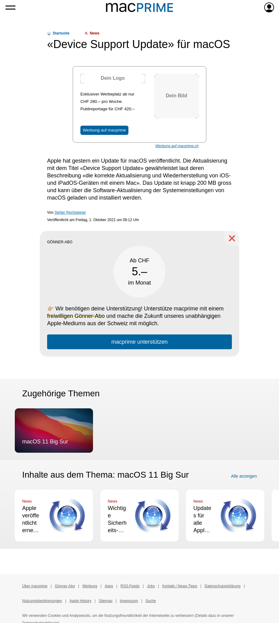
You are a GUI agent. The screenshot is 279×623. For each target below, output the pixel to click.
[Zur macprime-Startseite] (139, 7)
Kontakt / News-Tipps (179, 586)
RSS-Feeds (130, 586)
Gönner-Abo (65, 586)
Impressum (129, 601)
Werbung (89, 586)
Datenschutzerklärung (222, 586)
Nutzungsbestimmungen (42, 601)
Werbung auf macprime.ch (177, 146)
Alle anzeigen (244, 476)
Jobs (151, 586)
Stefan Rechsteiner (70, 212)
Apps (109, 586)
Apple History (80, 601)
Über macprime (34, 586)
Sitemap (105, 601)
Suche (150, 601)
